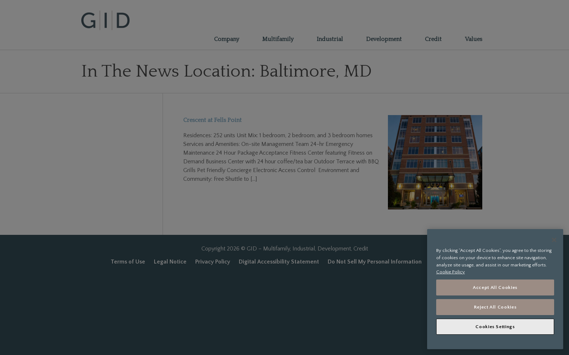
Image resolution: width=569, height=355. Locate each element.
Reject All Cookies (495, 307)
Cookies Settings (495, 326)
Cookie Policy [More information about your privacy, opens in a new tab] (450, 271)
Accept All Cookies (495, 287)
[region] (495, 289)
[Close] (554, 240)
